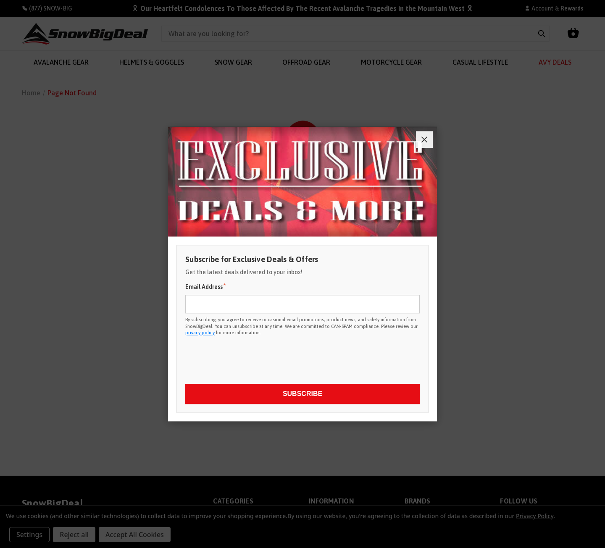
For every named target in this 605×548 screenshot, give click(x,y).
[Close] (424, 139)
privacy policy (200, 332)
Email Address (205, 287)
